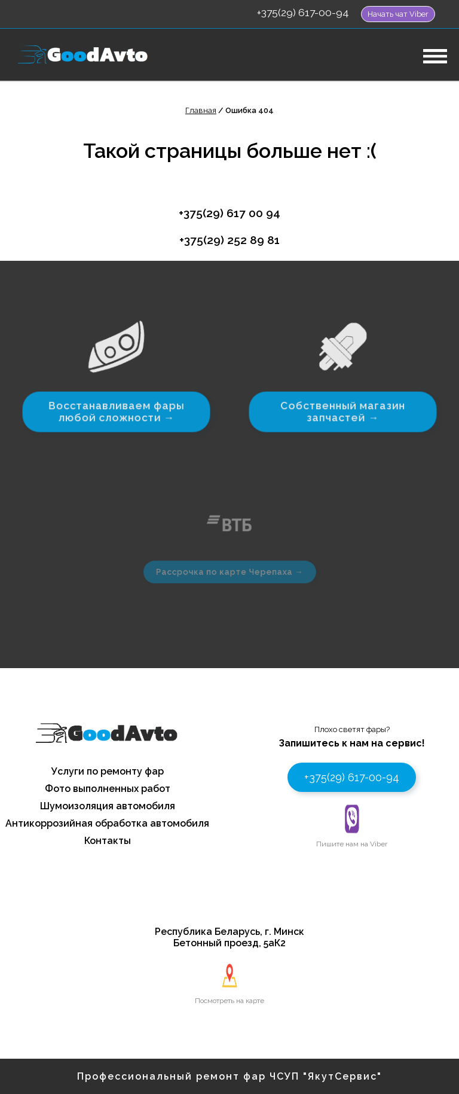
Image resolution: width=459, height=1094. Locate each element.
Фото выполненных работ (107, 788)
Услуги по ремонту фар (107, 771)
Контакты (107, 840)
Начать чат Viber (398, 14)
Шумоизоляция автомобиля (107, 806)
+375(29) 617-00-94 (303, 12)
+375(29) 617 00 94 (229, 213)
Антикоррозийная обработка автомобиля (107, 823)
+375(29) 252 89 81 (229, 239)
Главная (200, 110)
